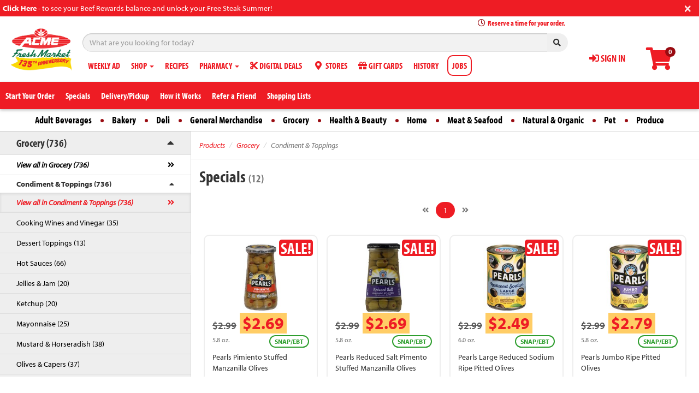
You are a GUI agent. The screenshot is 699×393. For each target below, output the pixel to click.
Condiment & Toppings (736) (63, 184)
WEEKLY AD (104, 65)
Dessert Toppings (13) (51, 243)
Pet (610, 120)
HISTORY (426, 65)
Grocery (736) (41, 143)
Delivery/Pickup (125, 95)
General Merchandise (226, 120)
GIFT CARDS (380, 65)
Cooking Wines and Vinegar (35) (67, 223)
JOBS (459, 65)
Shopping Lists (289, 95)
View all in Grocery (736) (52, 165)
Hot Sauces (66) (41, 263)
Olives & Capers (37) (48, 364)
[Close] (687, 7)
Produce (650, 120)
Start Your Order (30, 95)
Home (417, 120)
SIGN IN (607, 58)
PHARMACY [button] (219, 65)
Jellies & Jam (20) (42, 283)
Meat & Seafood (474, 120)
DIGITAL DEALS (276, 65)
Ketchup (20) (36, 303)
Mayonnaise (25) (42, 324)
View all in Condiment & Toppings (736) (74, 202)
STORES (330, 65)
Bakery (124, 120)
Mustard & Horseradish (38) (60, 344)
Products (212, 145)
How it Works (180, 95)
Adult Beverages (63, 120)
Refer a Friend (234, 95)
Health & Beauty (358, 120)
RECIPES (176, 65)
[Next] (465, 210)
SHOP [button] (142, 65)
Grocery (296, 120)
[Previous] (425, 210)
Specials (78, 95)
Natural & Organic (553, 120)
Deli (163, 120)
